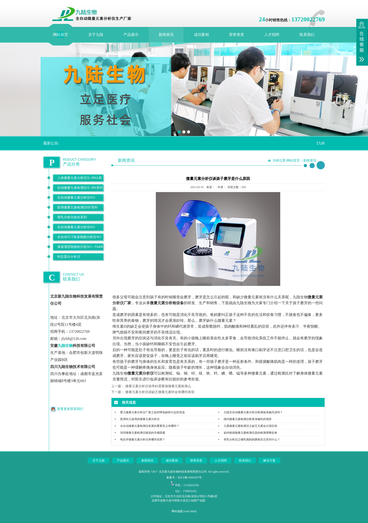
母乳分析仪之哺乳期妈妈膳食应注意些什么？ (252, 439)
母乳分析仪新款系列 (72, 217)
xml (186, 511)
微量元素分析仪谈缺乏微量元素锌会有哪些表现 (159, 392)
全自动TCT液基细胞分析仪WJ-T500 (79, 240)
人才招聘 (271, 35)
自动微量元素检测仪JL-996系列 (80, 187)
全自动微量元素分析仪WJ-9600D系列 (76, 201)
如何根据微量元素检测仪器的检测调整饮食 (250, 432)
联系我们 (306, 35)
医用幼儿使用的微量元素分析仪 (140, 419)
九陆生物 (65, 346)
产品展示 (130, 35)
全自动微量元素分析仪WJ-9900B (76, 230)
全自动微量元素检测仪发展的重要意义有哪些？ (149, 426)
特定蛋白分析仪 (68, 256)
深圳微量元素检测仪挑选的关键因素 (142, 432)
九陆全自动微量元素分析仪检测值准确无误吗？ (253, 412)
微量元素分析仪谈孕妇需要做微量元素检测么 (158, 386)
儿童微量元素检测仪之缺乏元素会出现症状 (250, 426)
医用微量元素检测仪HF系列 (77, 207)
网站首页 (60, 35)
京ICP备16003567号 (190, 477)
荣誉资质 (236, 35)
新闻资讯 (166, 35)
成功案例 (201, 35)
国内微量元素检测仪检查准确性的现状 (248, 419)
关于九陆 (95, 35)
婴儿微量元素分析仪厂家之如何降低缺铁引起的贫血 (152, 412)
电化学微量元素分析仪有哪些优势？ (142, 439)
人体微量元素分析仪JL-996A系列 (79, 181)
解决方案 (269, 460)
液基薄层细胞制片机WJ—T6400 (80, 247)
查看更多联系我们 (70, 409)
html (193, 511)
